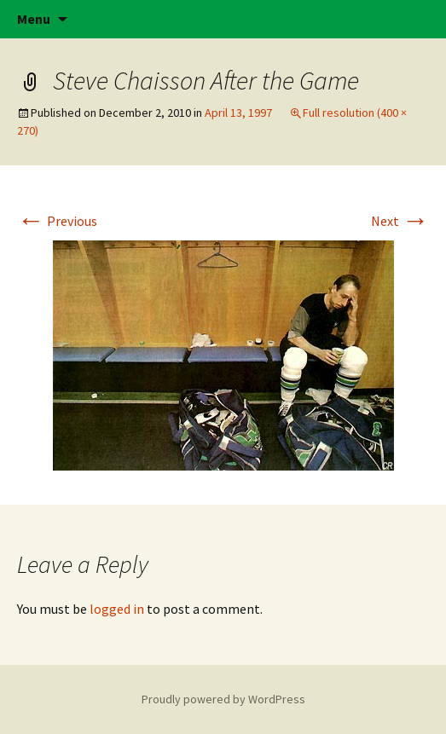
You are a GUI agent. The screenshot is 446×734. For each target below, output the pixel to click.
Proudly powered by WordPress (223, 699)
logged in (117, 608)
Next (400, 220)
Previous (57, 220)
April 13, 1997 (238, 112)
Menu (33, 18)
